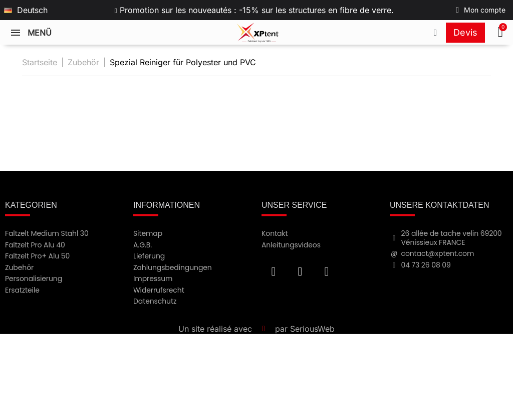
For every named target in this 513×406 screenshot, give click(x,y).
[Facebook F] (274, 271)
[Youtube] (300, 271)
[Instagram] (327, 271)
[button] (501, 33)
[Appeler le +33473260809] (435, 32)
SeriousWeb (312, 329)
